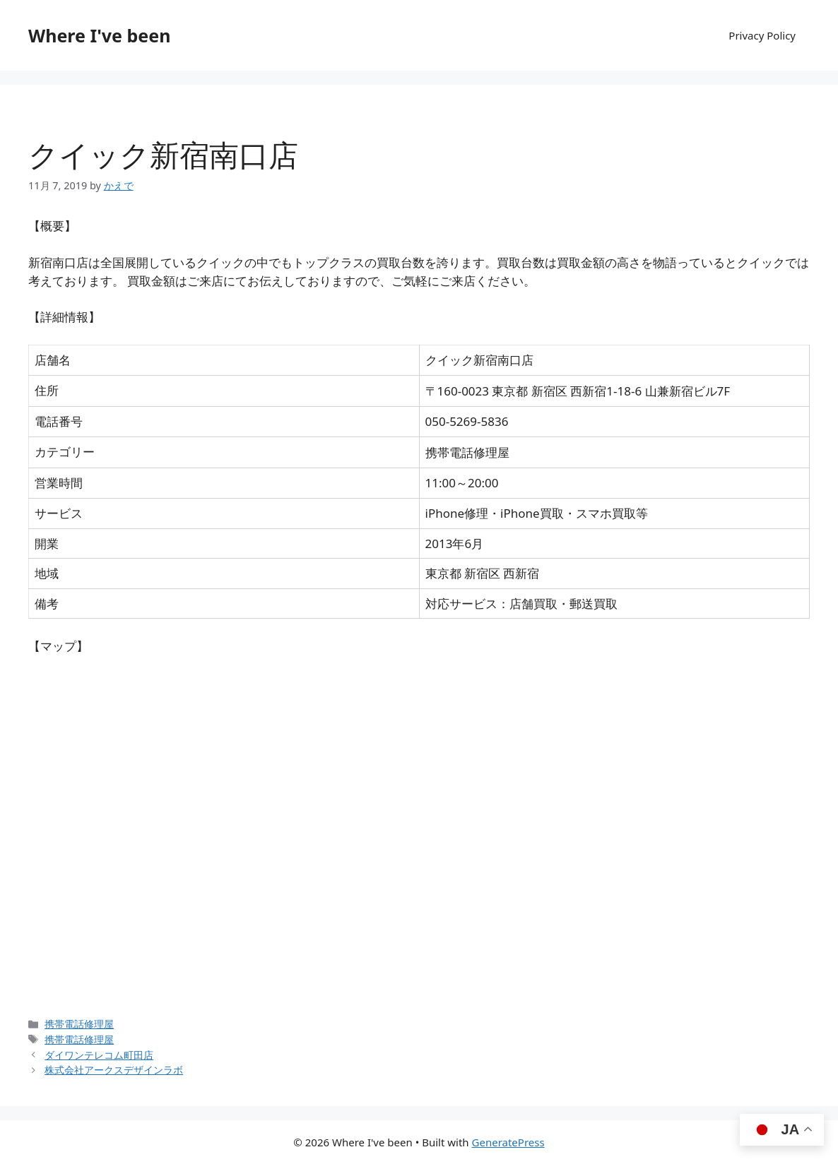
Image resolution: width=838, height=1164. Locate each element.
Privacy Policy (762, 35)
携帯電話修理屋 (79, 1024)
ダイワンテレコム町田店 (99, 1055)
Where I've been (99, 35)
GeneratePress (508, 1142)
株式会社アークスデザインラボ (114, 1069)
